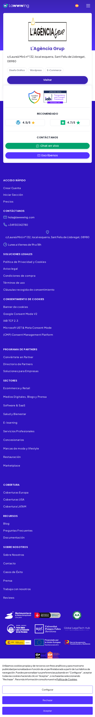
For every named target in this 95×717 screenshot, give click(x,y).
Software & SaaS (14, 405)
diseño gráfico (17, 70)
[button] (47, 155)
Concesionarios (13, 439)
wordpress (36, 70)
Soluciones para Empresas (20, 371)
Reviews (8, 597)
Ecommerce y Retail (16, 388)
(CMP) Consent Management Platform (28, 334)
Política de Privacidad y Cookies (24, 261)
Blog (6, 523)
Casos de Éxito (13, 572)
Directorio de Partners (18, 364)
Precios (8, 201)
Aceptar (47, 710)
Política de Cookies (66, 679)
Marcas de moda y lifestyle (21, 448)
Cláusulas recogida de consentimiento (28, 289)
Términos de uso (14, 282)
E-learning (10, 422)
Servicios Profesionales (19, 431)
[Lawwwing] (16, 5)
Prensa (7, 580)
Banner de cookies (16, 307)
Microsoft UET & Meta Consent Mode (27, 327)
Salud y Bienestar (14, 414)
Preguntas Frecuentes (18, 530)
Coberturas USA (13, 499)
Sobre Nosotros (13, 555)
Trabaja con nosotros (17, 589)
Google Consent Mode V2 (20, 314)
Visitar (47, 80)
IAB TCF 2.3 (10, 320)
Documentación (13, 537)
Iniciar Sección (13, 195)
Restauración (12, 457)
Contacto (9, 563)
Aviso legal (10, 268)
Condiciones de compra (19, 275)
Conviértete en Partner (18, 357)
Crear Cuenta (12, 188)
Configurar (47, 689)
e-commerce (54, 70)
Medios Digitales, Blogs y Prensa (25, 397)
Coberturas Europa (16, 492)
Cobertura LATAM (14, 506)
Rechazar (48, 700)
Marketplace (11, 465)
